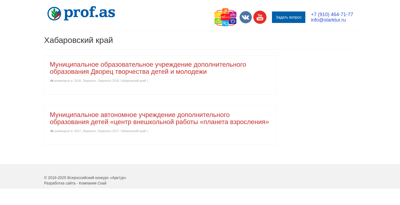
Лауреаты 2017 (108, 131)
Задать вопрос (289, 17)
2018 (77, 80)
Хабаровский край (133, 80)
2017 (77, 131)
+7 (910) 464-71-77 (332, 14)
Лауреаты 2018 (108, 80)
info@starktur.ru (328, 20)
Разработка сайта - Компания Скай (75, 183)
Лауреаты (89, 80)
